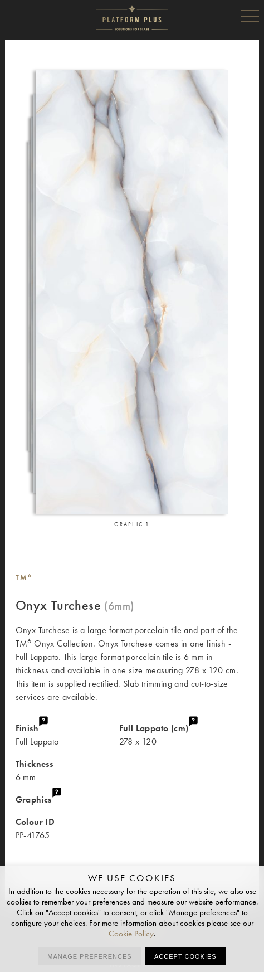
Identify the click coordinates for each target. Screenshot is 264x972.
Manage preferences (89, 956)
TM (24, 577)
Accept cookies (185, 956)
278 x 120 (184, 734)
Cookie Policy (131, 934)
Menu (250, 15)
